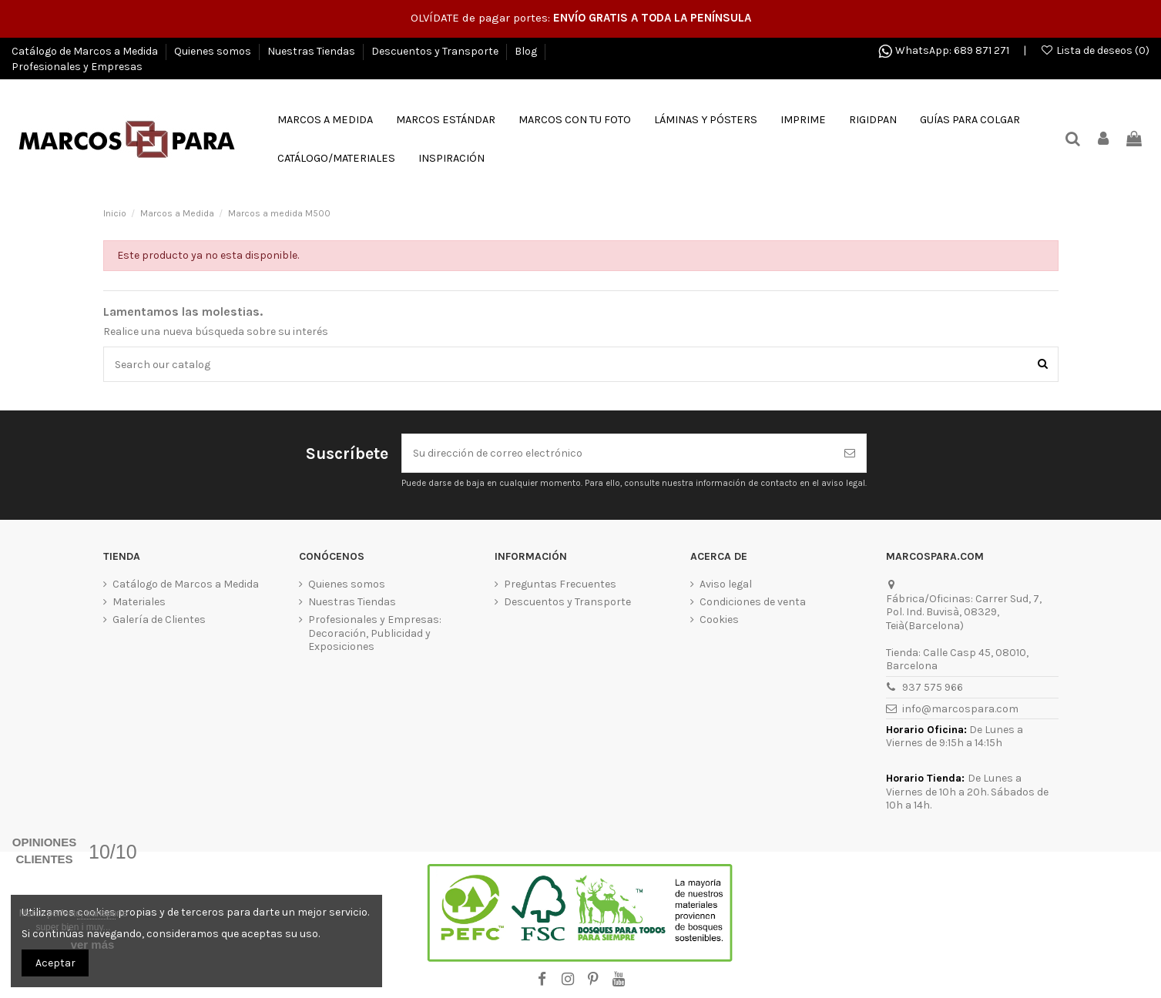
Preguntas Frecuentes (560, 584)
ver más (93, 944)
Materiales (139, 601)
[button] (336, 158)
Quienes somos (213, 51)
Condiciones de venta (753, 601)
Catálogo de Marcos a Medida (86, 51)
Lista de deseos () (1094, 50)
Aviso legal (726, 584)
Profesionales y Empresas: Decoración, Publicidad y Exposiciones (374, 633)
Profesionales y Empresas (77, 66)
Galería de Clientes (159, 619)
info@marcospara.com (960, 708)
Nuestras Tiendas (312, 51)
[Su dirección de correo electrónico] (618, 453)
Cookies (719, 619)
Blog (527, 51)
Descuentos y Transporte (436, 51)
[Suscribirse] (850, 453)
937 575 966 (932, 687)
